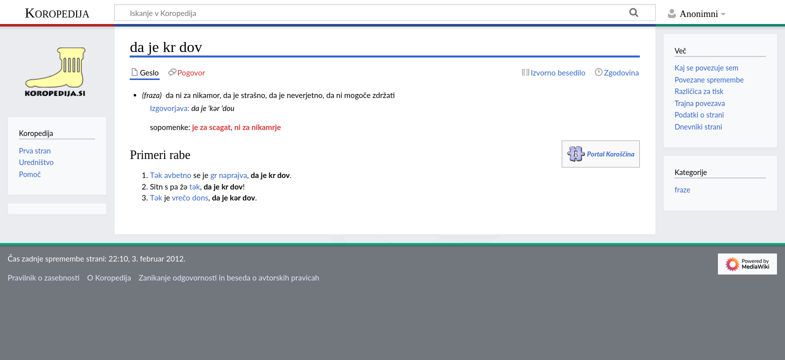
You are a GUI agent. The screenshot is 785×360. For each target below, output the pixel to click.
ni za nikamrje (257, 127)
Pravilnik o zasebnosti (44, 277)
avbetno (177, 175)
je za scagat (211, 127)
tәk (194, 186)
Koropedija (57, 12)
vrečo (181, 197)
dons (200, 197)
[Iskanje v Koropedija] (385, 12)
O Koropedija (109, 277)
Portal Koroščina (611, 154)
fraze (682, 190)
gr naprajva (228, 175)
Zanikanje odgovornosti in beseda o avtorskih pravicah (229, 277)
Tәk (156, 175)
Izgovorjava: (169, 108)
